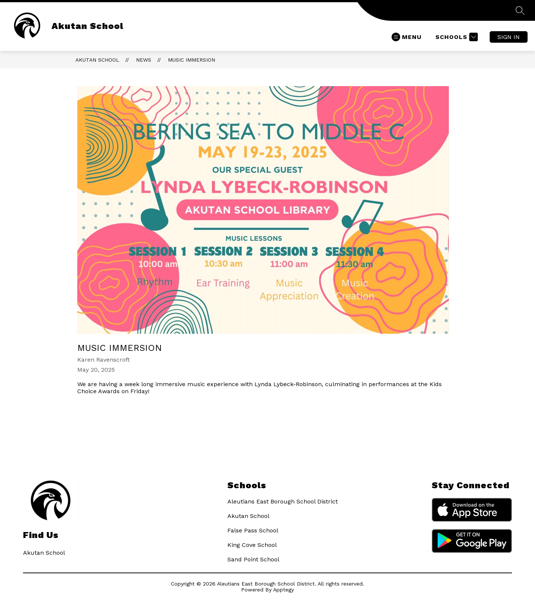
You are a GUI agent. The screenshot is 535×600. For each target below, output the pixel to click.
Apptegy (283, 590)
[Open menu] (407, 37)
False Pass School (252, 530)
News (143, 60)
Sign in (508, 36)
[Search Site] (520, 10)
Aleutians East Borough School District (282, 501)
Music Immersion (191, 60)
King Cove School (252, 544)
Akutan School (97, 60)
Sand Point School (253, 559)
